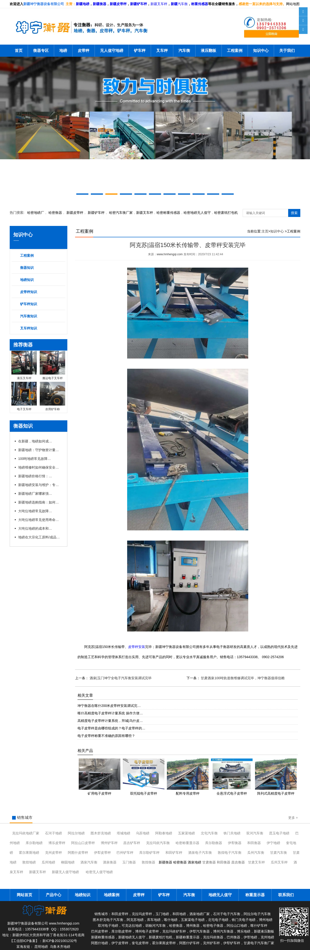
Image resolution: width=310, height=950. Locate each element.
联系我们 (286, 895)
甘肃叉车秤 (256, 862)
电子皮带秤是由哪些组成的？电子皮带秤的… (111, 728)
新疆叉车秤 (158, 4)
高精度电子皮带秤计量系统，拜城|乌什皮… (110, 721)
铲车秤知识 (28, 304)
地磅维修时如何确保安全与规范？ (40, 467)
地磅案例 (111, 895)
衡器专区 (41, 50)
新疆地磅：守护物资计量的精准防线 (40, 450)
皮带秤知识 (28, 292)
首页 (19, 50)
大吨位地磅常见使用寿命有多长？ (40, 520)
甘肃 (278, 852)
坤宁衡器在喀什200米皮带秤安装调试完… (109, 706)
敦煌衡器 (148, 862)
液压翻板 (208, 50)
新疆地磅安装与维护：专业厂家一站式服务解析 (40, 485)
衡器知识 (27, 268)
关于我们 (287, 50)
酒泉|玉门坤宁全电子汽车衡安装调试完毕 (120, 678)
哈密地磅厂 (35, 213)
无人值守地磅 (111, 50)
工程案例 (234, 50)
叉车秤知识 (28, 328)
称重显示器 (255, 895)
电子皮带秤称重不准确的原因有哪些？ (106, 736)
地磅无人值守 (197, 213)
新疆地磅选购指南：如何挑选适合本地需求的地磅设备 (40, 502)
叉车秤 (162, 50)
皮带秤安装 (136, 647)
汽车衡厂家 (121, 213)
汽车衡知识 (28, 316)
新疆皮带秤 (74, 213)
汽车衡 (183, 4)
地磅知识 (27, 280)
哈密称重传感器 (168, 213)
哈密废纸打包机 (226, 213)
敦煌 (229, 852)
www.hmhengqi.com (170, 254)
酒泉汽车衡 (88, 862)
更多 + (293, 818)
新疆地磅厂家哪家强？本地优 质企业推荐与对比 (35, 493)
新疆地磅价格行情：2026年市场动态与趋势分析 (35, 476)
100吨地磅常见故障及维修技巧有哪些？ (35, 459)
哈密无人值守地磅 (99, 872)
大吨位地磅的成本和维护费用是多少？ (35, 528)
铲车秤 (140, 50)
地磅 (63, 50)
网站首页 (24, 895)
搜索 (294, 213)
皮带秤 (83, 50)
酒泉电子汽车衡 (200, 852)
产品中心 (53, 895)
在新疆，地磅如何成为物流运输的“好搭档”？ (35, 441)
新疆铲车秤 (96, 213)
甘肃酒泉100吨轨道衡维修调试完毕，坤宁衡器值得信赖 (242, 678)
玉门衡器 (129, 862)
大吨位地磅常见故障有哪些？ (35, 511)
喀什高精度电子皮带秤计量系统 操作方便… (110, 713)
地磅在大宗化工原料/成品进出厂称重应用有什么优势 (40, 537)
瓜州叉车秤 (279, 862)
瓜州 (255, 852)
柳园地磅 (68, 862)
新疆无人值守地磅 (65, 872)
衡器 (55, 213)
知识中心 (261, 50)
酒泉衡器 (109, 862)
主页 (265, 231)
